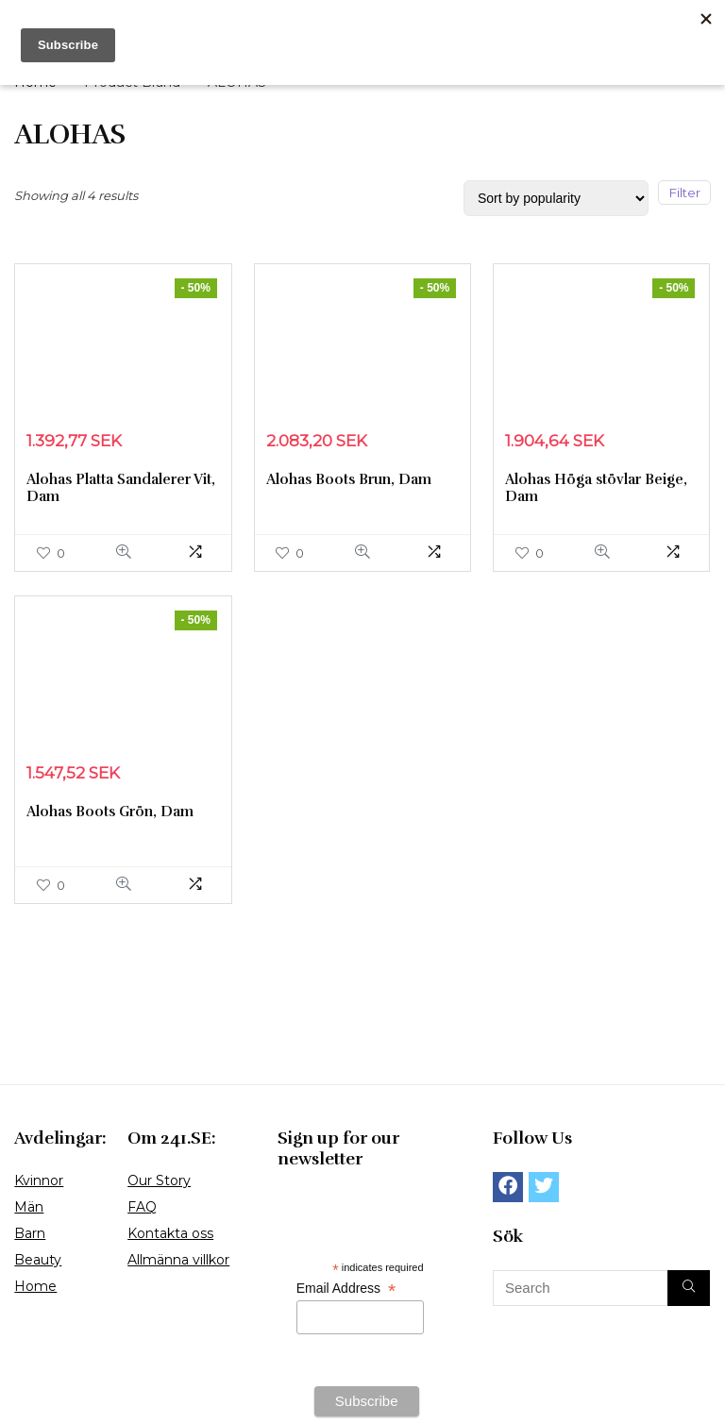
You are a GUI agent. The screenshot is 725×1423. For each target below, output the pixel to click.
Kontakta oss (170, 1233)
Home (35, 1286)
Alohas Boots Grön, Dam (110, 811)
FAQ (142, 1206)
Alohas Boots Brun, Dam (348, 479)
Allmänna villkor (178, 1259)
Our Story (159, 1180)
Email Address (346, 1288)
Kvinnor (38, 1180)
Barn (29, 1233)
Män (28, 1206)
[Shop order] (556, 198)
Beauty (37, 1259)
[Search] (688, 1288)
